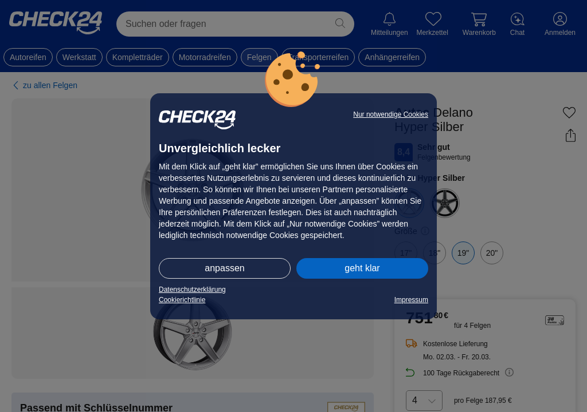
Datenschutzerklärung (192, 290)
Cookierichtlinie (182, 300)
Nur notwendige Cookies (390, 114)
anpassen (224, 268)
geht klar (362, 268)
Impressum (411, 300)
